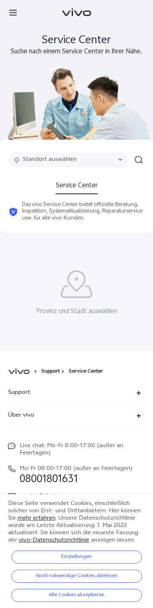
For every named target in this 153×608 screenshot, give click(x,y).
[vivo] (20, 372)
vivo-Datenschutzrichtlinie (54, 541)
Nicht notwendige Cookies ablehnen (77, 576)
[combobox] (69, 160)
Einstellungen (76, 557)
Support (50, 371)
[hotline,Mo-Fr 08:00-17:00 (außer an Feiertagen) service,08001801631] (76, 474)
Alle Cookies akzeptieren (76, 595)
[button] (13, 12)
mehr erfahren (36, 519)
